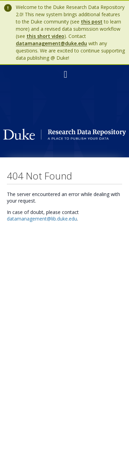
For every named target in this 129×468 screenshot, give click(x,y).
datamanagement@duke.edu (51, 43)
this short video (45, 36)
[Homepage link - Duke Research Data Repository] (64, 138)
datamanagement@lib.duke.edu (42, 218)
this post (92, 21)
